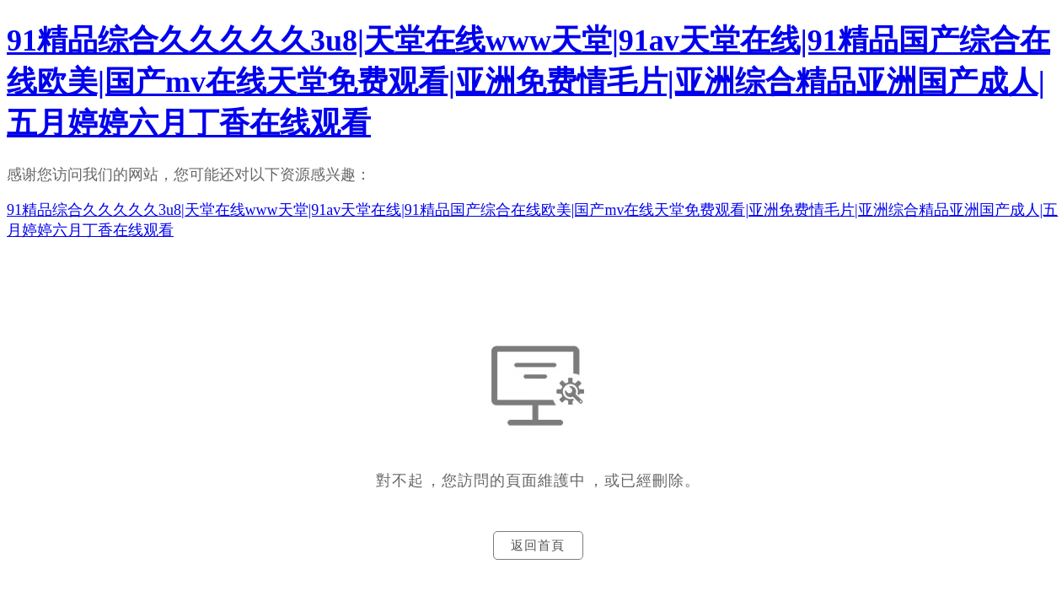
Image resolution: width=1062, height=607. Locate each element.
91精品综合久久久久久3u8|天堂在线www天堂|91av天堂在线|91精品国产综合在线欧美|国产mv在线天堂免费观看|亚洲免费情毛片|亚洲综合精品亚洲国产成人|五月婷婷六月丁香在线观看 (528, 82)
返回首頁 (538, 545)
